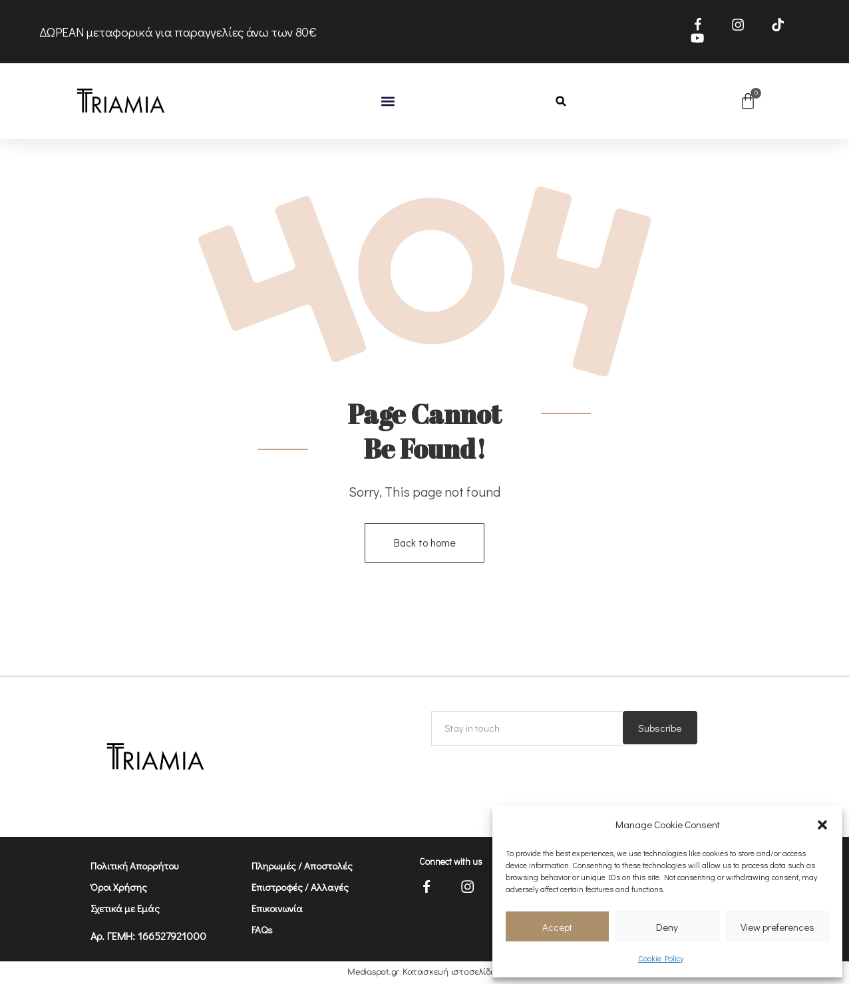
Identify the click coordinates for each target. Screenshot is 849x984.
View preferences (777, 926)
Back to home (425, 543)
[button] (822, 825)
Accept (557, 926)
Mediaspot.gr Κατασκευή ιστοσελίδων (424, 973)
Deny (667, 926)
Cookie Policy (660, 958)
